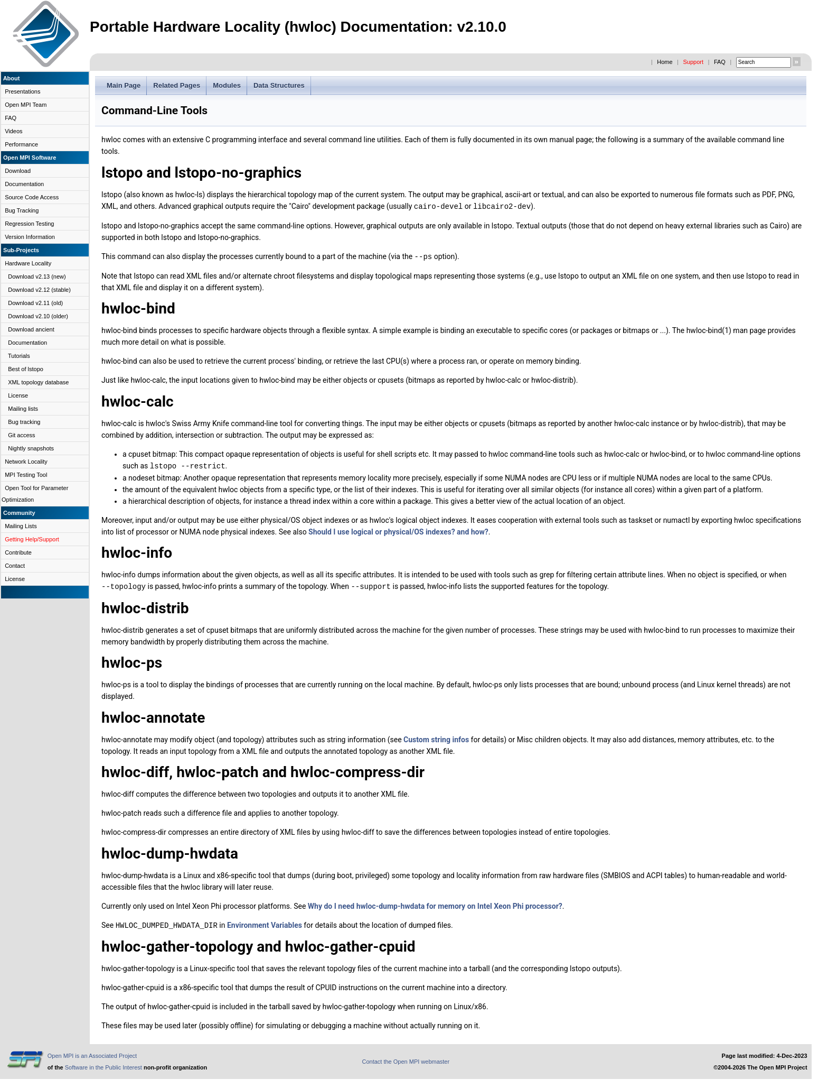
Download (18, 171)
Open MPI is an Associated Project (92, 1053)
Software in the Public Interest (103, 1065)
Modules (227, 85)
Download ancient (31, 329)
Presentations (22, 91)
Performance (21, 144)
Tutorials (19, 356)
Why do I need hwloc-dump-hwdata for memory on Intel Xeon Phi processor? (435, 904)
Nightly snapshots (31, 448)
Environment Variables (264, 923)
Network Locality (26, 461)
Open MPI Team (25, 105)
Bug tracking (24, 422)
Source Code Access (32, 197)
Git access (21, 435)
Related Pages (176, 85)
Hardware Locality (28, 263)
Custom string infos (436, 737)
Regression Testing (29, 223)
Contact (15, 566)
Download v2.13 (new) (36, 276)
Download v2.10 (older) (38, 316)
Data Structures (279, 85)
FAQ (720, 62)
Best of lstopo (25, 369)
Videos (13, 131)
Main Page (123, 85)
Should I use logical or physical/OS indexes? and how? (398, 530)
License (18, 395)
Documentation (24, 184)
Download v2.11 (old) (35, 303)
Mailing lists (23, 408)
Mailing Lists (21, 526)
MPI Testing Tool (26, 475)
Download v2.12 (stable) (39, 290)
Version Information (30, 237)
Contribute (18, 552)
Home (664, 62)
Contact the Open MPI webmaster (405, 1059)
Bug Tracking (22, 210)
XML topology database (38, 382)
